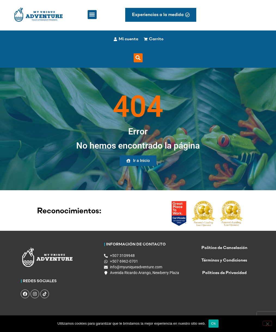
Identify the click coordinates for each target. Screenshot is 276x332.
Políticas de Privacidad (224, 273)
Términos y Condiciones (224, 260)
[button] (92, 14)
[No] (267, 323)
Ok (213, 323)
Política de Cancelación (224, 248)
